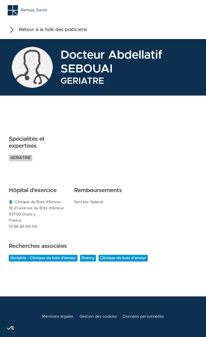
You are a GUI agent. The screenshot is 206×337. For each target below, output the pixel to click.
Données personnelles (143, 317)
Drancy (88, 258)
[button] (11, 328)
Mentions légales (57, 317)
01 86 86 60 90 (23, 227)
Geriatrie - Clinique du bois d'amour (43, 258)
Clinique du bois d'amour (123, 258)
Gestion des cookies (98, 317)
